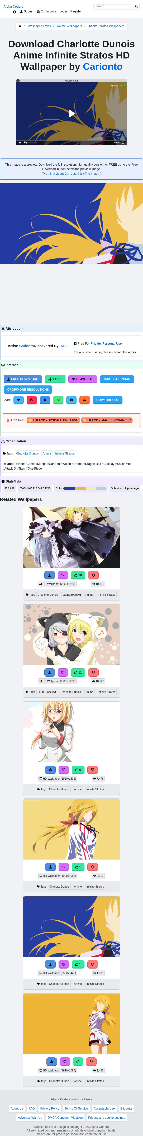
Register (76, 11)
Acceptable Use (104, 1108)
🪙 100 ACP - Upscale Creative (53, 420)
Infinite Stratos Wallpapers (106, 26)
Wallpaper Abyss (39, 26)
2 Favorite (82, 379)
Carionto (103, 66)
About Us (17, 1108)
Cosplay (108, 464)
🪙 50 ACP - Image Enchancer (107, 420)
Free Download (22, 379)
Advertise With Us (30, 1117)
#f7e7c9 (91, 488)
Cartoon (54, 464)
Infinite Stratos (65, 453)
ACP (13, 420)
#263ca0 (69, 488)
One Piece (34, 468)
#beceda (101, 488)
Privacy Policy (49, 1108)
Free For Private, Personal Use (100, 343)
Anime (47, 453)
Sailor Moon (124, 464)
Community (46, 11)
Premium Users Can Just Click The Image (71, 173)
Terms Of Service (76, 1108)
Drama (77, 464)
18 (78, 575)
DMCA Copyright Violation (65, 1117)
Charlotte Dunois (27, 453)
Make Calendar (117, 379)
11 (78, 672)
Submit (26, 11)
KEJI (65, 346)
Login (63, 11)
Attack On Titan (14, 468)
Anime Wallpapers (70, 26)
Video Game (25, 464)
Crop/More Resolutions (28, 389)
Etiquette (126, 1108)
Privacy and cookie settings (106, 1117)
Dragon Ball (92, 464)
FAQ (32, 1108)
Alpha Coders (13, 6)
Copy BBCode (107, 400)
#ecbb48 (80, 488)
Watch (66, 464)
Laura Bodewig (72, 594)
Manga (41, 464)
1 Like (55, 379)
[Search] (136, 6)
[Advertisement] (71, 294)
